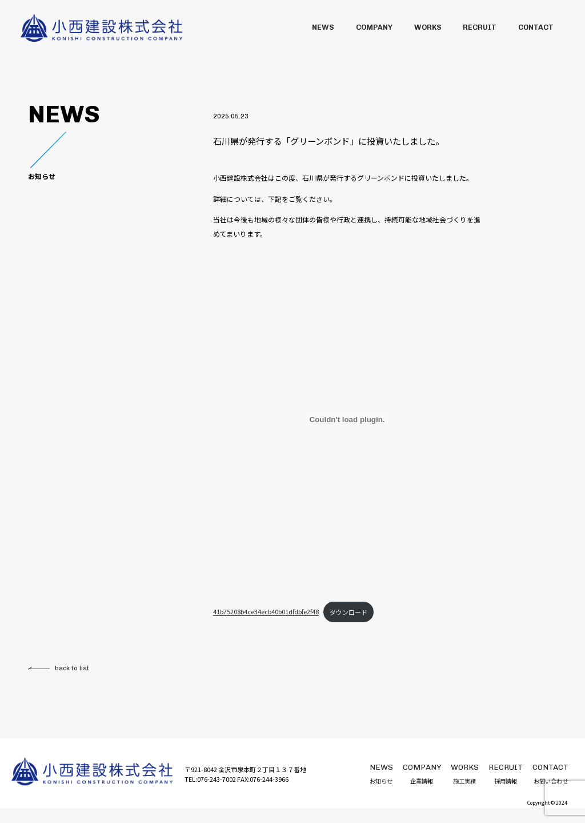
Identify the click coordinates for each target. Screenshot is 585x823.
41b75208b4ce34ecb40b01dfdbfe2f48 (266, 612)
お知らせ (381, 774)
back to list (72, 668)
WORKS (428, 27)
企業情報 (422, 774)
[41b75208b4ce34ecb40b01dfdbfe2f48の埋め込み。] (347, 419)
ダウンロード (348, 612)
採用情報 (505, 774)
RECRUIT (479, 27)
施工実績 (465, 774)
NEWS (323, 27)
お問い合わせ (550, 774)
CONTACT (536, 27)
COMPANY (374, 27)
